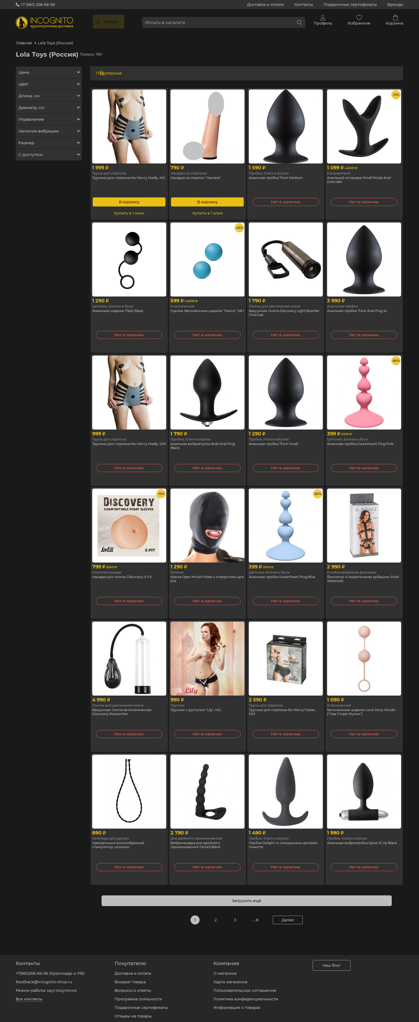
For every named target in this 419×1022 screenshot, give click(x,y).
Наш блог (331, 961)
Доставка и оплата (265, 4)
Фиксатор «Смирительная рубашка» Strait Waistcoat (363, 573)
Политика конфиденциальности (246, 995)
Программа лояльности (138, 995)
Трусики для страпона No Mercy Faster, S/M (280, 706)
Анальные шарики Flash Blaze (122, 304)
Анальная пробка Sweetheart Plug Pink (361, 440)
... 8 (255, 913)
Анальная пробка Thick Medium (280, 171)
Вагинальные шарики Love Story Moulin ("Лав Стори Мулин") (359, 706)
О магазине (225, 969)
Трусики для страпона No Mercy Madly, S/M (124, 440)
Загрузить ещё (246, 894)
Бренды (395, 4)
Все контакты (29, 995)
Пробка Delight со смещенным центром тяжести (280, 839)
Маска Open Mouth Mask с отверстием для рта (196, 573)
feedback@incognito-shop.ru (44, 978)
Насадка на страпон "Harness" (199, 171)
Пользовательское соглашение (245, 986)
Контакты (303, 4)
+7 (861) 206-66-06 (35, 4)
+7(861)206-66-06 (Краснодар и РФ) (50, 969)
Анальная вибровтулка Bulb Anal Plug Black (203, 440)
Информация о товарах (237, 1003)
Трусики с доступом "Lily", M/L (199, 703)
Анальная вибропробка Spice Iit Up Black (362, 839)
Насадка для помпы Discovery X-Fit (126, 570)
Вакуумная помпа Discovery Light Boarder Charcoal (282, 307)
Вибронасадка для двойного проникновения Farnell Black (199, 839)
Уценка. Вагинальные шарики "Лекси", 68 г (200, 307)
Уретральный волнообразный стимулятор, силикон (122, 839)
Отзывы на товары (133, 1012)
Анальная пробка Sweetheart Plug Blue (283, 573)
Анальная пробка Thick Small (278, 437)
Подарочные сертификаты (350, 4)
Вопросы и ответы (133, 986)
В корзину (129, 195)
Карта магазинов (230, 978)
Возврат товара (130, 978)
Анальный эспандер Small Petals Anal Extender (359, 174)
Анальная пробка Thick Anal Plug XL (362, 304)
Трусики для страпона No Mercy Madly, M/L (124, 174)
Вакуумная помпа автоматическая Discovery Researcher (126, 706)
